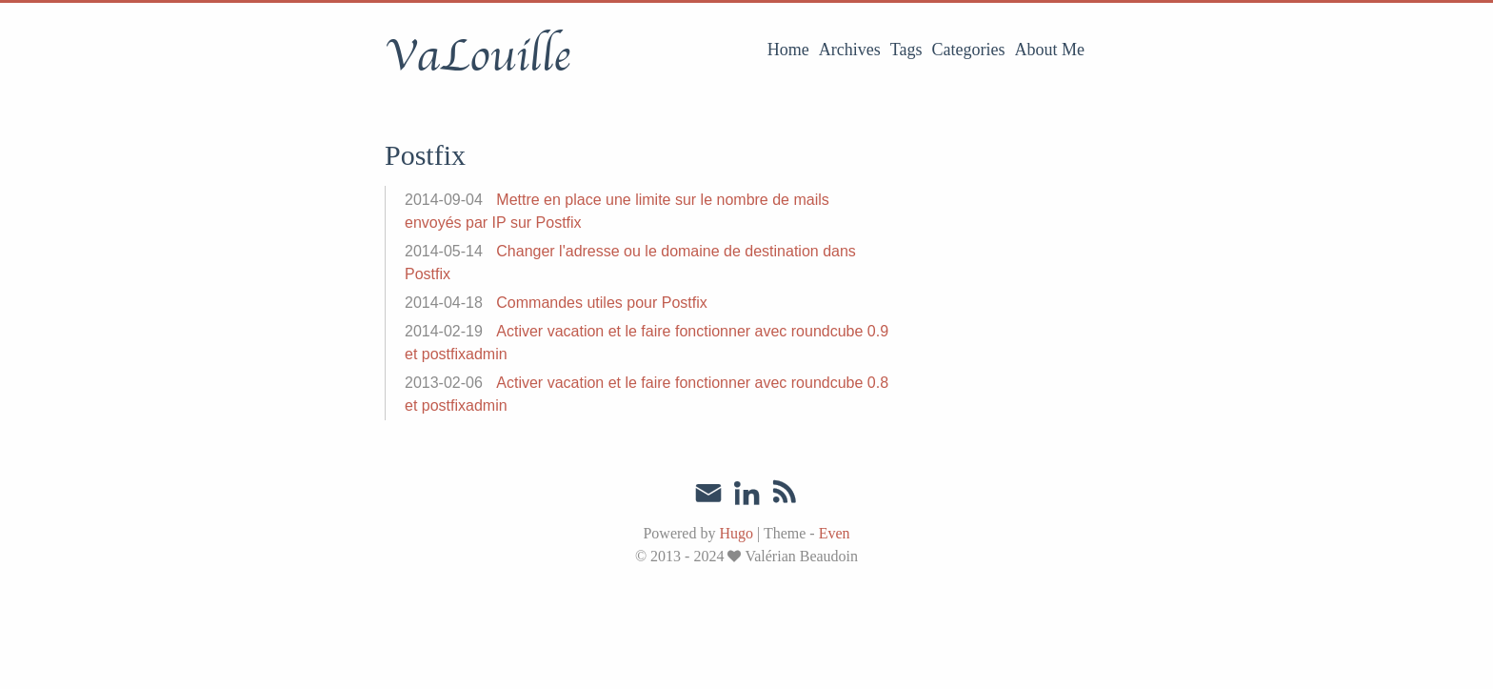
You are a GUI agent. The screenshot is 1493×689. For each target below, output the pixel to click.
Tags (906, 49)
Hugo (736, 533)
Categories (968, 49)
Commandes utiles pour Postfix (601, 302)
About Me (1050, 49)
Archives (850, 49)
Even (834, 533)
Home (788, 49)
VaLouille (477, 56)
